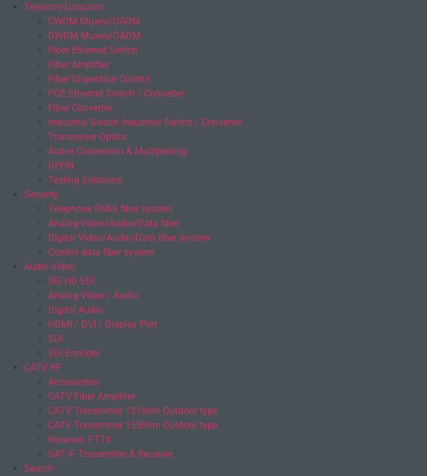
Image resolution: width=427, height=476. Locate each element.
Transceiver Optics (87, 136)
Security (41, 194)
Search (39, 468)
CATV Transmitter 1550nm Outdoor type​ (133, 425)
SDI (55, 338)
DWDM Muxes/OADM (94, 35)
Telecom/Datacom (63, 7)
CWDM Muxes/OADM (94, 21)
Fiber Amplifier (78, 64)
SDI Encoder (74, 353)
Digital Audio (75, 310)
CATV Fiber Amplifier (91, 396)
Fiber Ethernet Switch (93, 50)
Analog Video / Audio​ (93, 295)
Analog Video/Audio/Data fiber (113, 223)
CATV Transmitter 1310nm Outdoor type (133, 410)
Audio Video (49, 266)
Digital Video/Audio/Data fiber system (129, 237)
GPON (61, 165)
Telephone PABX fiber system (110, 209)
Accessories (73, 382)
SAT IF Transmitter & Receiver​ (110, 454)
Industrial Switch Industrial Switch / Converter (145, 122)
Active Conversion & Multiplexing (117, 151)
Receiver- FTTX (80, 439)
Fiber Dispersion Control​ (99, 79)
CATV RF (42, 367)
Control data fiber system (101, 252)
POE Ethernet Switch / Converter (116, 93)
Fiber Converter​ (80, 108)
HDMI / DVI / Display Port (102, 324)
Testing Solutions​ (85, 180)
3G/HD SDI (71, 281)
